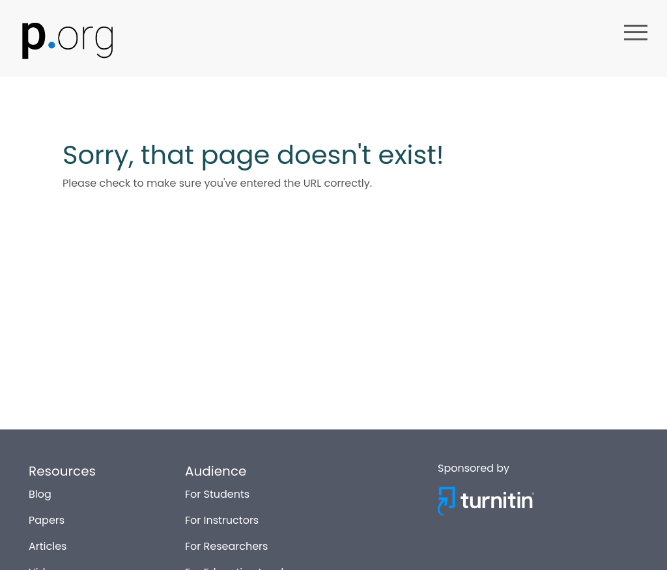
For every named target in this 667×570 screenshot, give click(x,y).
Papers (46, 517)
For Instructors (222, 517)
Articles (47, 543)
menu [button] (635, 32)
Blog (40, 491)
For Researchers (226, 543)
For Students (217, 491)
